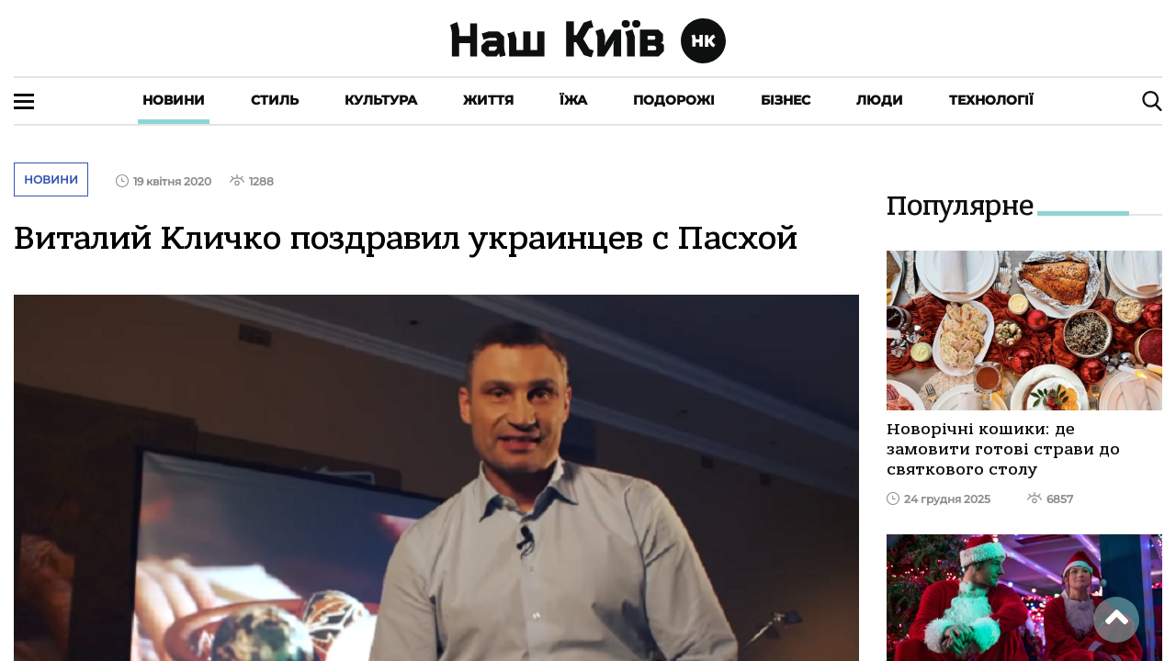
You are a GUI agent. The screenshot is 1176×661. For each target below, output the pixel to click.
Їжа (573, 100)
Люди (879, 100)
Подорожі (674, 100)
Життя (488, 100)
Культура (381, 100)
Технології (991, 100)
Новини (173, 100)
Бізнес (785, 100)
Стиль (275, 100)
